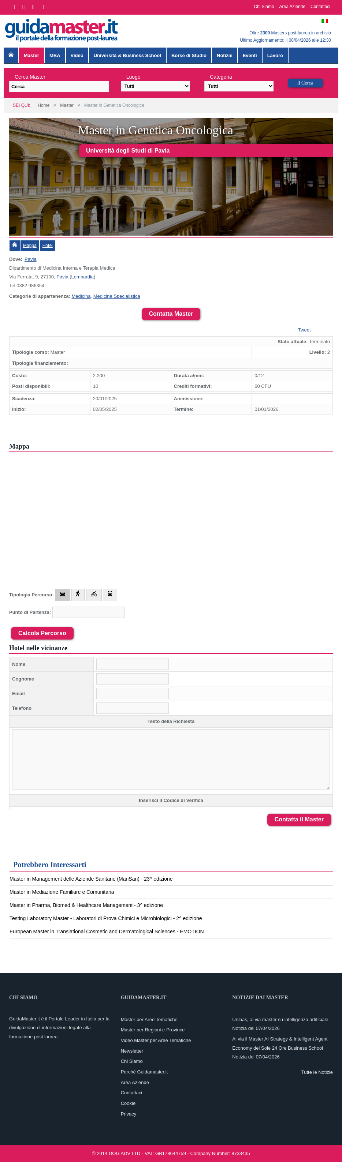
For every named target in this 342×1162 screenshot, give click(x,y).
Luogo (133, 77)
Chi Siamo (264, 6)
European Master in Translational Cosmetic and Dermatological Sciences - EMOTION (107, 931)
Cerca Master (30, 77)
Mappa (30, 245)
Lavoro (275, 55)
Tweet (304, 330)
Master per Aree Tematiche (149, 1019)
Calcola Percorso (42, 633)
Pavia (31, 259)
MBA (54, 55)
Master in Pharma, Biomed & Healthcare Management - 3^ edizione (86, 905)
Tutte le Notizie (317, 1072)
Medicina (80, 296)
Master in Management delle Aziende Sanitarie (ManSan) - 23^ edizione (91, 879)
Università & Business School (127, 55)
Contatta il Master (299, 819)
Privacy (129, 1114)
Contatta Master (171, 314)
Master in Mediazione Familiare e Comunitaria (62, 892)
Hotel (47, 245)
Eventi (250, 55)
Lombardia (82, 277)
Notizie (225, 55)
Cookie (128, 1103)
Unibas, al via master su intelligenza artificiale (280, 1019)
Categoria (221, 77)
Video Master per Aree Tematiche (156, 1040)
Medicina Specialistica (116, 296)
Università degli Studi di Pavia (128, 150)
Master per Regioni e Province (153, 1029)
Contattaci (320, 6)
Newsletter (132, 1051)
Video (77, 55)
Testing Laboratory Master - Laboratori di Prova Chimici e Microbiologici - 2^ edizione (106, 918)
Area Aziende (292, 6)
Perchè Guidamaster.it (144, 1072)
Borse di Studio (189, 55)
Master (31, 55)
